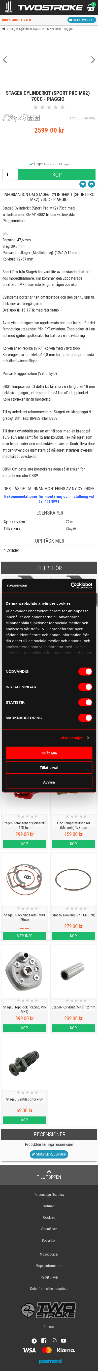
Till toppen (49, 1174)
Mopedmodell (81, 19)
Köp (57, 174)
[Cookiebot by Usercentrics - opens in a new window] (70, 585)
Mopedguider (49, 1254)
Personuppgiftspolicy (49, 1195)
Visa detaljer (72, 738)
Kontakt (49, 1206)
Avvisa (49, 782)
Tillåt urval (49, 767)
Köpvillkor (49, 1240)
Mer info (25, 936)
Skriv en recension (49, 1154)
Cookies (49, 1217)
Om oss (49, 1327)
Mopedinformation (49, 1266)
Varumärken (49, 1229)
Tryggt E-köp (49, 1277)
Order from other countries (49, 1289)
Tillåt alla (49, 753)
